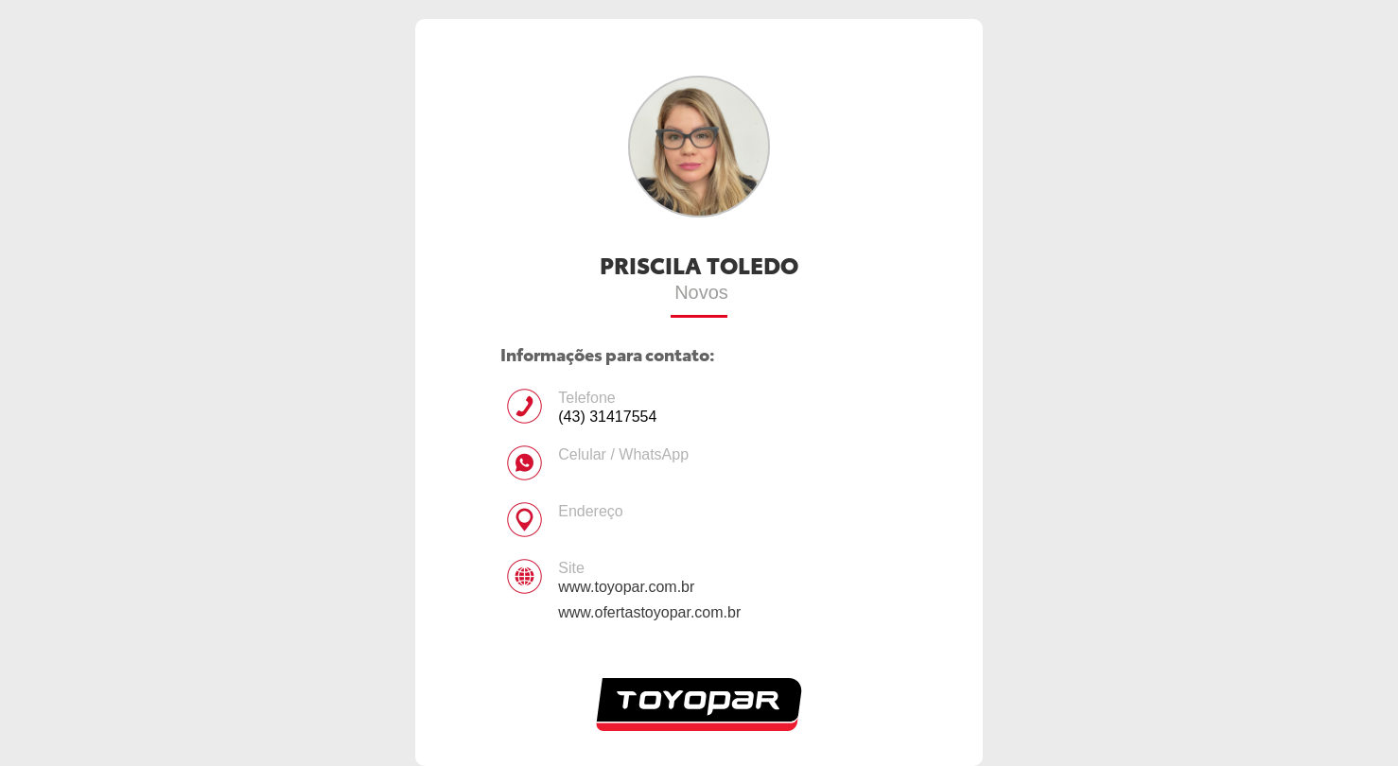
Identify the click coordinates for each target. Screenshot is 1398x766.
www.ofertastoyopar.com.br (649, 612)
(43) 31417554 (607, 417)
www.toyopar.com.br (626, 587)
